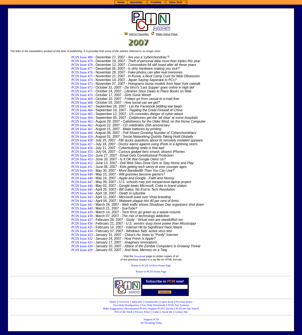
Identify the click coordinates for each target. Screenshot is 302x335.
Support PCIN (156, 308)
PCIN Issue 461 (81, 129)
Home (113, 301)
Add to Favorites (139, 34)
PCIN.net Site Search (187, 308)
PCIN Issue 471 (81, 91)
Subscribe (136, 301)
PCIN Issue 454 (81, 155)
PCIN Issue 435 (81, 227)
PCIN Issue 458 (81, 140)
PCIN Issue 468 (81, 102)
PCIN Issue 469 (81, 99)
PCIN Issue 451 (81, 167)
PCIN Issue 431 (81, 242)
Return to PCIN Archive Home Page (151, 265)
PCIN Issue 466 (81, 110)
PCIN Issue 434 (81, 231)
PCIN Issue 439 (81, 212)
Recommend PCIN (135, 308)
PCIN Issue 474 (81, 80)
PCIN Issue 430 (81, 246)
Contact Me (181, 311)
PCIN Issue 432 (81, 238)
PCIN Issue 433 (81, 235)
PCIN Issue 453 (81, 159)
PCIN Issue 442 (81, 201)
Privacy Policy (143, 311)
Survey (170, 308)
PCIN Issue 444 (81, 193)
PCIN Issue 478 (81, 65)
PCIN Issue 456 (81, 148)
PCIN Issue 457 (81, 144)
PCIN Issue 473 (81, 83)
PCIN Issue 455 (81, 151)
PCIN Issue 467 (81, 106)
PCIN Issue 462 (81, 125)
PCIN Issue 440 (81, 208)
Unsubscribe (151, 301)
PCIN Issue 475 (81, 76)
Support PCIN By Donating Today (151, 321)
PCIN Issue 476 (81, 72)
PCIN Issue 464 (81, 117)
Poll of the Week (124, 311)
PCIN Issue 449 (81, 174)
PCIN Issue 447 (81, 182)
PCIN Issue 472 (81, 87)
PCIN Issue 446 (81, 185)
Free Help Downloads (153, 305)
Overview (123, 301)
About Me (167, 311)
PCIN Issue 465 (81, 114)
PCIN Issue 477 (81, 68)
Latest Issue (166, 301)
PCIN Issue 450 (81, 170)
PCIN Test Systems (178, 305)
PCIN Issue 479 (81, 61)
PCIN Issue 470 (81, 95)
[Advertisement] (279, 101)
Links (156, 311)
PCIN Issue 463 (81, 121)
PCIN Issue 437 (81, 219)
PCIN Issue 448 (81, 178)
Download (139, 256)
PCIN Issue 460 (81, 133)
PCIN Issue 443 (81, 197)
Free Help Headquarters (126, 305)
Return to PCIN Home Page (151, 271)
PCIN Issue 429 (81, 250)
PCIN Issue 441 (81, 204)
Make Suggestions (113, 308)
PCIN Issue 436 (81, 223)
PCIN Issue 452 (81, 163)
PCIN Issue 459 (81, 136)
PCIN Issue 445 (81, 189)
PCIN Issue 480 (81, 57)
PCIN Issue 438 (81, 216)
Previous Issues (184, 301)
